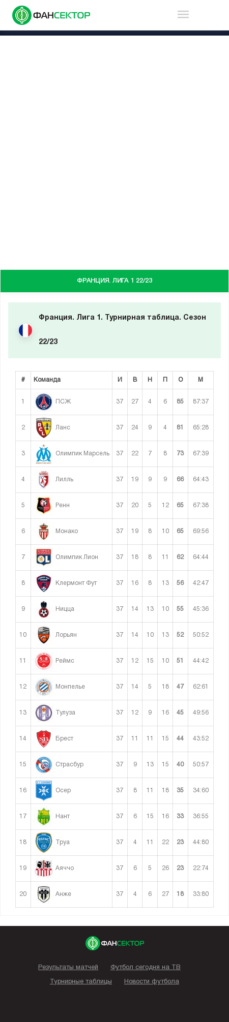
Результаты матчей (68, 968)
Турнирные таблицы (81, 982)
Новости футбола (151, 982)
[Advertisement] (114, 150)
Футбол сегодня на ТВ (145, 968)
